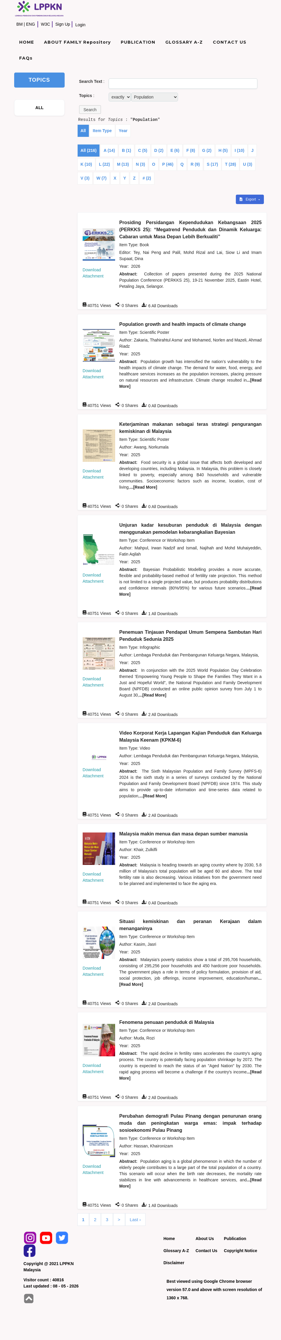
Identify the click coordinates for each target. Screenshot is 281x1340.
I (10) (239, 150)
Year (123, 130)
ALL (39, 107)
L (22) (104, 164)
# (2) (147, 178)
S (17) (212, 164)
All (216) (89, 150)
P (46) (168, 164)
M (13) (123, 164)
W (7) (102, 178)
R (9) (195, 164)
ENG (30, 24)
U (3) (247, 164)
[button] (90, 109)
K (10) (86, 164)
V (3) (85, 178)
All (83, 130)
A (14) (109, 150)
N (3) (140, 164)
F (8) (190, 150)
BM (20, 24)
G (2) (207, 150)
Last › (135, 1219)
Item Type (102, 130)
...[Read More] (143, 487)
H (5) (223, 150)
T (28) (230, 164)
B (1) (126, 150)
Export (248, 199)
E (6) (174, 150)
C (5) (142, 150)
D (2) (159, 150)
